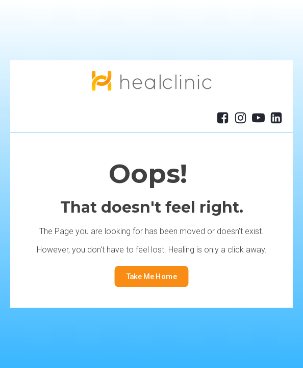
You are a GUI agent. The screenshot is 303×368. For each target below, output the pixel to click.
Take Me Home (152, 276)
